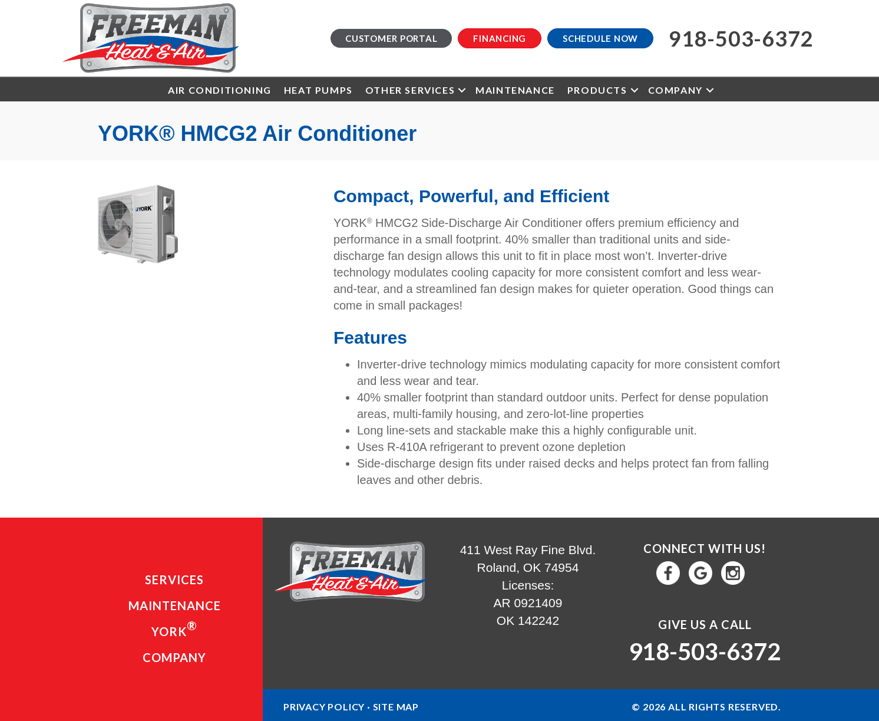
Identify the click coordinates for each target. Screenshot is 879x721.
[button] (462, 89)
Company (675, 90)
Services (174, 579)
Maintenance (515, 90)
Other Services (410, 90)
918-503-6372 (705, 651)
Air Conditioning (220, 90)
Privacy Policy (324, 706)
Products (597, 90)
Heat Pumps (318, 90)
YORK (174, 628)
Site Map (396, 706)
